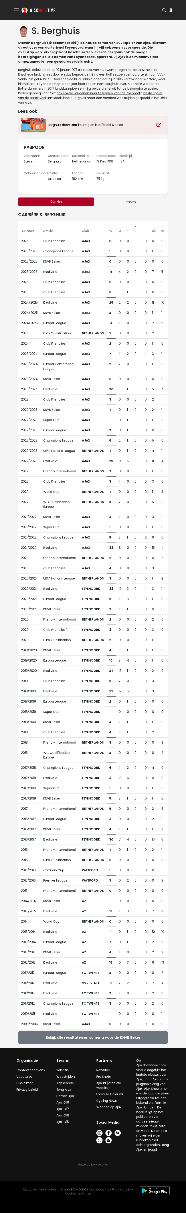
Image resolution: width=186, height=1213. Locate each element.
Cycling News (106, 1100)
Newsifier (103, 1070)
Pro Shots (103, 1076)
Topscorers (65, 1083)
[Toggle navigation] (17, 10)
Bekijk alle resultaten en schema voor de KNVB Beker (93, 1037)
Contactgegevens (30, 1070)
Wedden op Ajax (108, 1107)
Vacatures (24, 1076)
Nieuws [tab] (131, 201)
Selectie (62, 1070)
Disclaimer (24, 1083)
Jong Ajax (63, 1089)
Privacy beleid (27, 1089)
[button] (164, 10)
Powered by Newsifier (93, 1164)
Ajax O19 (62, 1102)
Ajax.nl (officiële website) (108, 1085)
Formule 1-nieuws (109, 1094)
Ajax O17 (62, 1109)
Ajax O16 (62, 1115)
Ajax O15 (62, 1122)
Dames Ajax (65, 1096)
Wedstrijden (65, 1076)
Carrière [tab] (56, 201)
